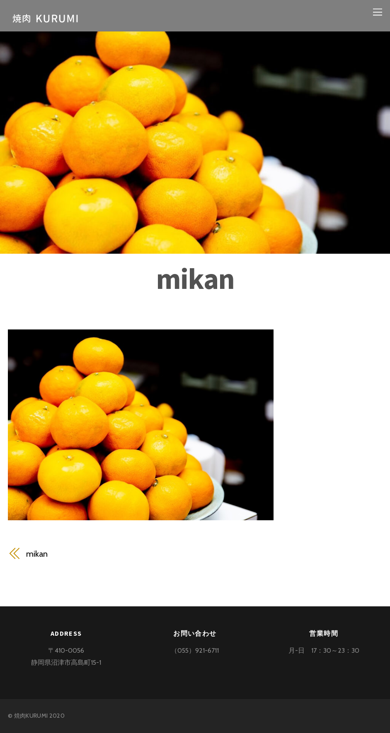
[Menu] (377, 11)
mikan (195, 278)
